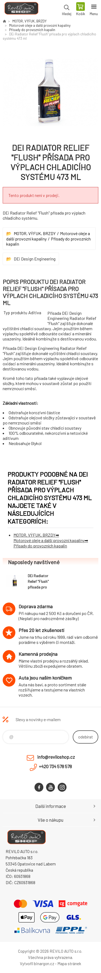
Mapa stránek (69, 963)
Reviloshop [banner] (21, 9)
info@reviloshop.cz (56, 757)
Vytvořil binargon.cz (37, 963)
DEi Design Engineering (34, 258)
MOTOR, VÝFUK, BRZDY (29, 21)
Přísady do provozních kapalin (32, 30)
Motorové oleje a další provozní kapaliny (40, 25)
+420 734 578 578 (55, 766)
